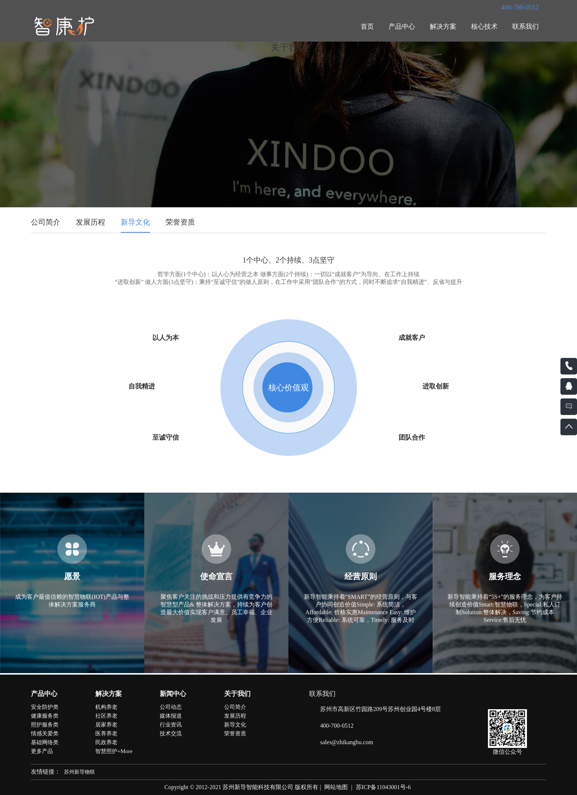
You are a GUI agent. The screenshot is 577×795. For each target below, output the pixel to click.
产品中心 (402, 26)
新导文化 (135, 222)
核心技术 (484, 26)
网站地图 (336, 787)
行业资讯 (171, 725)
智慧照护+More (113, 751)
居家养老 (106, 725)
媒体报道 (171, 716)
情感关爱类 (45, 733)
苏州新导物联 (79, 772)
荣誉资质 (180, 222)
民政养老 (106, 742)
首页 (367, 26)
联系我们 (525, 26)
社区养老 (106, 716)
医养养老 (106, 733)
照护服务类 (45, 725)
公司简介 (45, 222)
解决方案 (443, 26)
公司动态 (171, 707)
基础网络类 (45, 742)
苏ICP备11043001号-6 (383, 787)
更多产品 (42, 751)
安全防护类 (45, 707)
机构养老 (106, 707)
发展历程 (90, 222)
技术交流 (171, 733)
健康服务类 (45, 716)
